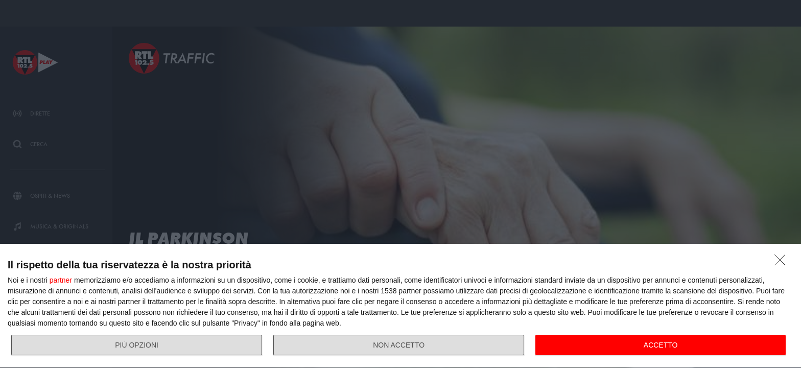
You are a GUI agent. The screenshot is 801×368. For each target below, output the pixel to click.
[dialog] (400, 306)
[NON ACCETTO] (782, 263)
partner (61, 280)
